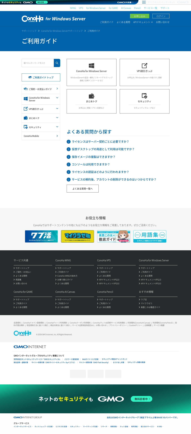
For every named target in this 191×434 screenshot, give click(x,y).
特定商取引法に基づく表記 (37, 325)
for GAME (113, 7)
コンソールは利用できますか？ (91, 164)
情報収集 (113, 426)
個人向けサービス (147, 426)
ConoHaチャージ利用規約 (56, 322)
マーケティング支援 (90, 426)
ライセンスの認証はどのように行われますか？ (100, 172)
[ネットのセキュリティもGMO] (25, 2)
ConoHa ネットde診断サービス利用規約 (109, 322)
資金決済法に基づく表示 (60, 325)
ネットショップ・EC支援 (44, 426)
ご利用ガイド (106, 22)
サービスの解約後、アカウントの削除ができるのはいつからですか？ (114, 179)
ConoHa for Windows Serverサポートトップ (62, 30)
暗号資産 (134, 426)
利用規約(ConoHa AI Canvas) (139, 322)
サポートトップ (29, 30)
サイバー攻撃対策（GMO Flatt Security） (94, 362)
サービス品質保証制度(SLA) (83, 325)
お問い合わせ (162, 22)
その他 (159, 426)
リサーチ (104, 426)
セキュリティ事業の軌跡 (136, 362)
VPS (81, 7)
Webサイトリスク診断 (90, 359)
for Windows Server (96, 7)
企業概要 (147, 325)
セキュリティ (75, 426)
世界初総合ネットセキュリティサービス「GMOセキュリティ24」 (37, 359)
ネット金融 (124, 426)
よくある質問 (123, 22)
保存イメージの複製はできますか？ (93, 157)
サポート (164, 7)
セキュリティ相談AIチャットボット (114, 359)
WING (73, 7)
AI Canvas (126, 7)
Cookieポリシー (135, 325)
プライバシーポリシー (118, 325)
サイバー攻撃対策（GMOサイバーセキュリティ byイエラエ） (53, 362)
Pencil (137, 7)
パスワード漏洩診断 (71, 359)
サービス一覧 (150, 7)
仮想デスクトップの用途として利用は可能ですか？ (103, 149)
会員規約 (17, 322)
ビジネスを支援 (61, 426)
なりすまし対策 (118, 362)
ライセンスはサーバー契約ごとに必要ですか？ (100, 141)
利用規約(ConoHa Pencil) (163, 322)
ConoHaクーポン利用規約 (80, 322)
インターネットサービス (22, 426)
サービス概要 (159, 325)
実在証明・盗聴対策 (21, 362)
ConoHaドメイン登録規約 (33, 322)
